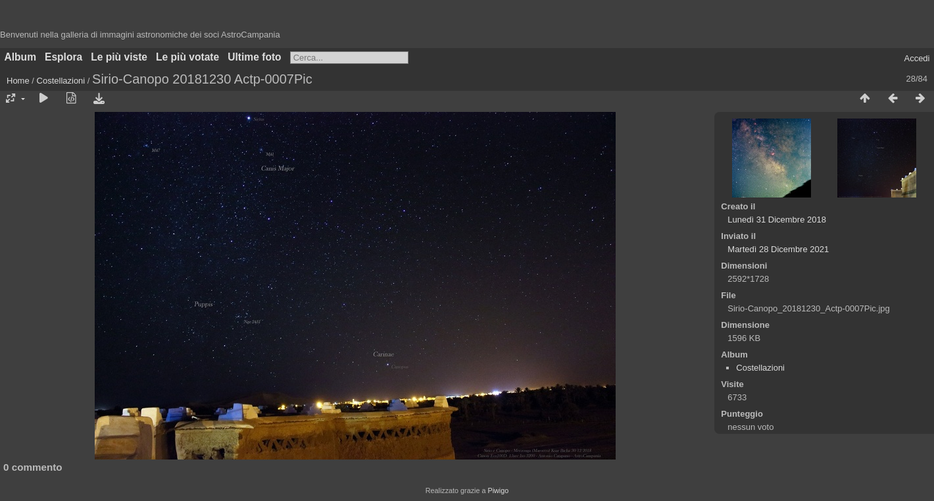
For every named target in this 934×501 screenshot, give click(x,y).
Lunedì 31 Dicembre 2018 (776, 219)
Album (21, 57)
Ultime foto (254, 57)
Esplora (63, 57)
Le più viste (119, 57)
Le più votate (187, 57)
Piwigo (497, 490)
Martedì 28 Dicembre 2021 (778, 249)
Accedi (916, 58)
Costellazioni (61, 81)
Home (18, 81)
